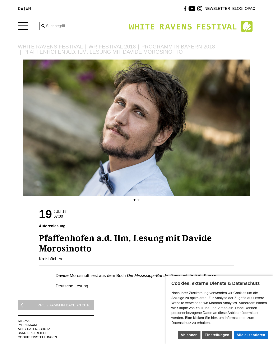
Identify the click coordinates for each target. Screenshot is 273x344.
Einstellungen (217, 335)
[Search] (69, 26)
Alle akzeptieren (250, 335)
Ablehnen (189, 335)
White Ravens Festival (50, 46)
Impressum (27, 324)
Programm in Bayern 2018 (178, 46)
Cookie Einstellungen (37, 337)
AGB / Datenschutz (34, 329)
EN (28, 8)
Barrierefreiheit (33, 333)
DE (20, 8)
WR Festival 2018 (112, 46)
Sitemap (25, 320)
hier (214, 318)
